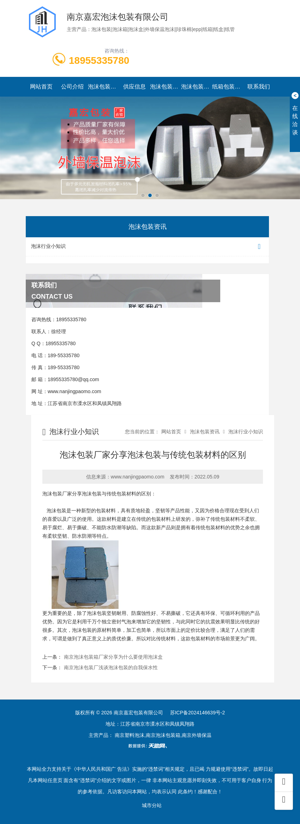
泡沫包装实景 (196, 87)
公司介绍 (72, 87)
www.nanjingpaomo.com (74, 391)
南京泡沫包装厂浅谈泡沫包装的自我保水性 (111, 667)
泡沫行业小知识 (147, 247)
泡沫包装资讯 (165, 87)
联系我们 (258, 87)
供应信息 (134, 87)
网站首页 (41, 87)
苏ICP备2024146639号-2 (197, 712)
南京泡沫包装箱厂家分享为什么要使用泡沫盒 (113, 657)
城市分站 (152, 805)
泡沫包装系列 (103, 87)
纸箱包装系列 (227, 87)
